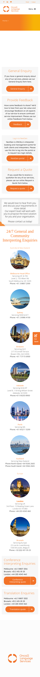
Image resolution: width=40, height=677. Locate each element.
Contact (34, 2)
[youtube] (11, 2)
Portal (27, 2)
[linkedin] (7, 2)
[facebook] (4, 2)
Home (4, 20)
